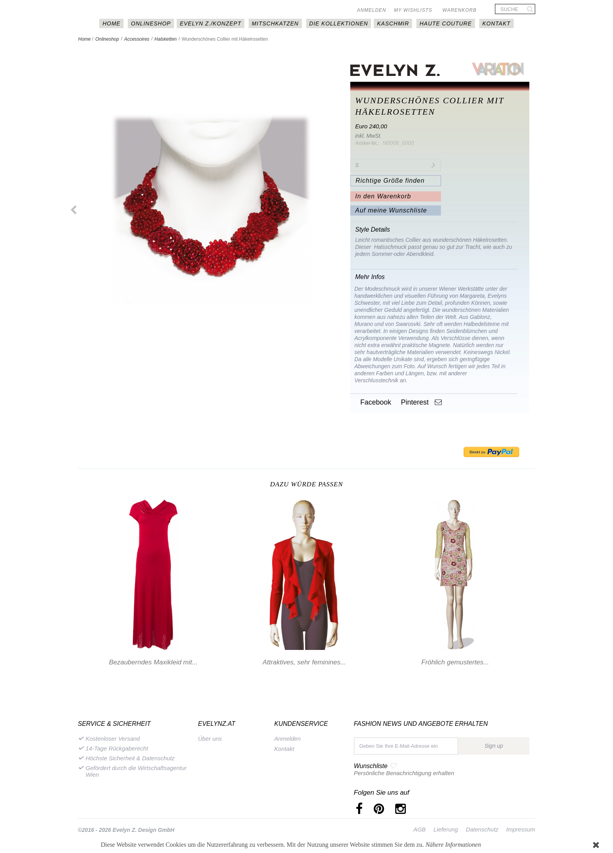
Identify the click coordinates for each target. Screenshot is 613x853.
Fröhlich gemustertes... (455, 662)
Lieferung (446, 829)
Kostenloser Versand (113, 738)
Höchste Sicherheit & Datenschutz (130, 758)
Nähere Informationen (453, 844)
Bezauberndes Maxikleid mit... (153, 662)
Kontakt (496, 23)
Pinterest (413, 402)
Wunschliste (370, 766)
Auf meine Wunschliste (391, 210)
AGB (419, 829)
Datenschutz (482, 829)
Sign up (493, 746)
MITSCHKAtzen (275, 23)
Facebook (374, 402)
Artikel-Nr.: (367, 143)
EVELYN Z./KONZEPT (210, 23)
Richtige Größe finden (390, 180)
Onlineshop (151, 23)
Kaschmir (393, 23)
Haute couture (445, 23)
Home (84, 39)
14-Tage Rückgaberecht (117, 748)
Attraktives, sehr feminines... (304, 662)
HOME (111, 23)
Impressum (520, 829)
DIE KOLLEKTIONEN (338, 23)
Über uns (210, 738)
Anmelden (371, 10)
